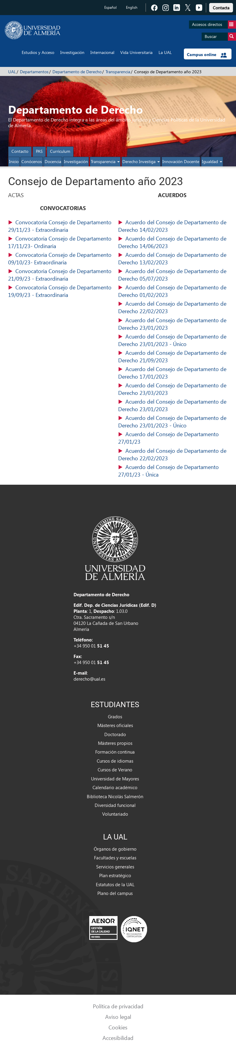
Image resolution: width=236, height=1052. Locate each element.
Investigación (72, 52)
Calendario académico (115, 787)
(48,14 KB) (63, 242)
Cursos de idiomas (115, 761)
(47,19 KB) (63, 275)
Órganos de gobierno (115, 849)
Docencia (53, 161)
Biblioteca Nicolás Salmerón (115, 796)
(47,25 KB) (63, 258)
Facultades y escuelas (115, 858)
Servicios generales (115, 867)
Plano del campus (115, 893)
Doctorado (115, 734)
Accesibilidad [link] (118, 1037)
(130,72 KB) (173, 389)
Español (110, 7)
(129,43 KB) (173, 356)
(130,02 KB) (173, 291)
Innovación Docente (180, 161)
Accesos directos (214, 24)
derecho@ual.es (89, 679)
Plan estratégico (115, 875)
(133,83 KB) (173, 242)
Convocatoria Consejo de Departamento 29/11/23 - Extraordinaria (60, 225)
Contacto (19, 151)
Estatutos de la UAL (115, 884)
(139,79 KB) (173, 438)
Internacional (102, 52)
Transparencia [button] (105, 161)
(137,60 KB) (173, 258)
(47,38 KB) (63, 226)
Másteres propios (115, 743)
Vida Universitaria (136, 52)
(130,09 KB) (173, 405)
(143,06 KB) (173, 226)
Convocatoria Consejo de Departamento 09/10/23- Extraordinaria (60, 258)
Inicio (14, 161)
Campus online (207, 55)
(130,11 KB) (173, 324)
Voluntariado (115, 814)
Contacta (221, 8)
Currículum (60, 151)
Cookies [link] (118, 1027)
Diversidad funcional (115, 805)
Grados (115, 716)
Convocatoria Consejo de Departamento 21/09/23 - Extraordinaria (60, 274)
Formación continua (115, 752)
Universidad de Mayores (115, 779)
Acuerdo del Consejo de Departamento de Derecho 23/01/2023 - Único (172, 340)
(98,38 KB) (63, 291)
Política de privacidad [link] (118, 1006)
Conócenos (31, 161)
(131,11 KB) (173, 373)
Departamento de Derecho (77, 71)
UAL (12, 71)
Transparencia (117, 71)
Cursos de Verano (115, 770)
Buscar (220, 37)
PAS (39, 151)
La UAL (165, 52)
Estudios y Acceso (38, 52)
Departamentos (34, 71)
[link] (221, 7)
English (131, 7)
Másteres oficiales (115, 725)
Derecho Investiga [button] (141, 161)
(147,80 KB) (173, 307)
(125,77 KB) (173, 471)
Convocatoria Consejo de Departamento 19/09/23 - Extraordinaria (60, 290)
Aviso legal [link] (118, 1016)
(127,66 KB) (173, 275)
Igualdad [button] (212, 161)
